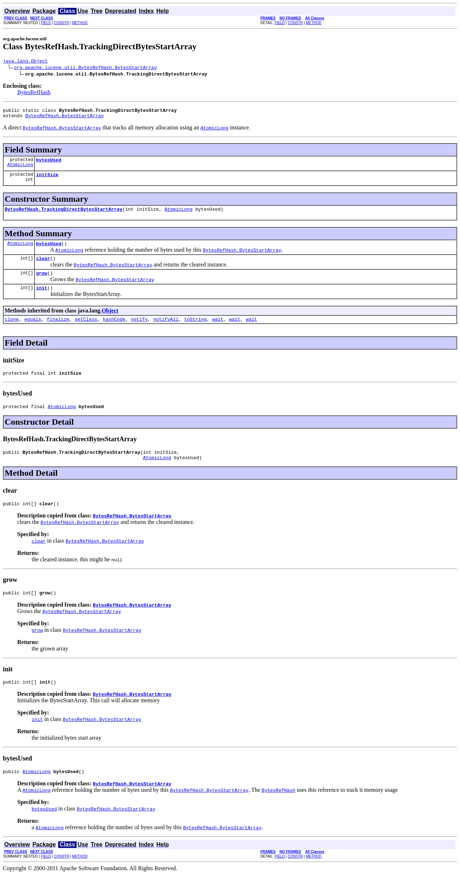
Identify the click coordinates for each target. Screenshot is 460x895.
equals (32, 331)
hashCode (114, 331)
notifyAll (166, 331)
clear (43, 267)
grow (41, 282)
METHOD (80, 23)
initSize (47, 180)
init (41, 298)
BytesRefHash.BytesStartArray (64, 118)
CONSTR (61, 23)
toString (195, 331)
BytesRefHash (33, 93)
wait (217, 331)
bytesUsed (48, 164)
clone (12, 331)
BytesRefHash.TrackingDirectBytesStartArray (64, 215)
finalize (58, 331)
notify (139, 331)
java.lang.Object (25, 62)
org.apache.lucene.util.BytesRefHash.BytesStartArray (85, 68)
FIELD (46, 23)
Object (110, 321)
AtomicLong (20, 170)
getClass (86, 331)
